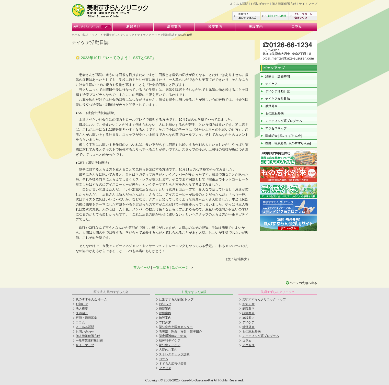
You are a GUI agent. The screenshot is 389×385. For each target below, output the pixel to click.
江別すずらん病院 (275, 16)
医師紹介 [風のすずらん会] (283, 136)
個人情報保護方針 (284, 4)
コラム (296, 27)
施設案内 (255, 27)
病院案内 (174, 27)
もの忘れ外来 (274, 113)
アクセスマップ (276, 128)
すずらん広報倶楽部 (173, 363)
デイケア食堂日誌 (277, 98)
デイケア (142, 34)
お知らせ (133, 27)
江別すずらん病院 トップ (176, 299)
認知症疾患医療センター (176, 327)
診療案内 (214, 27)
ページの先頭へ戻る (303, 283)
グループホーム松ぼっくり (303, 16)
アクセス (165, 368)
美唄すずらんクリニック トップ (264, 299)
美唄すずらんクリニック (92, 27)
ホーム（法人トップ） (86, 34)
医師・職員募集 (86, 318)
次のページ (180, 267)
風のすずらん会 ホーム (91, 299)
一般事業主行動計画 (89, 340)
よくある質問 (239, 4)
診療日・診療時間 (277, 76)
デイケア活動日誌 (163, 34)
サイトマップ (308, 4)
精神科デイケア (169, 340)
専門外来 (165, 322)
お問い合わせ (260, 4)
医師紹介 (82, 313)
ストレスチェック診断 (174, 354)
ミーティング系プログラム (283, 121)
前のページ (141, 267)
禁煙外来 (271, 106)
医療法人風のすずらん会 (246, 16)
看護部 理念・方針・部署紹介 (180, 331)
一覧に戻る (161, 267)
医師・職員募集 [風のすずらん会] (288, 143)
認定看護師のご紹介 (173, 336)
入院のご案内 (168, 350)
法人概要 (82, 308)
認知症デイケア (169, 345)
